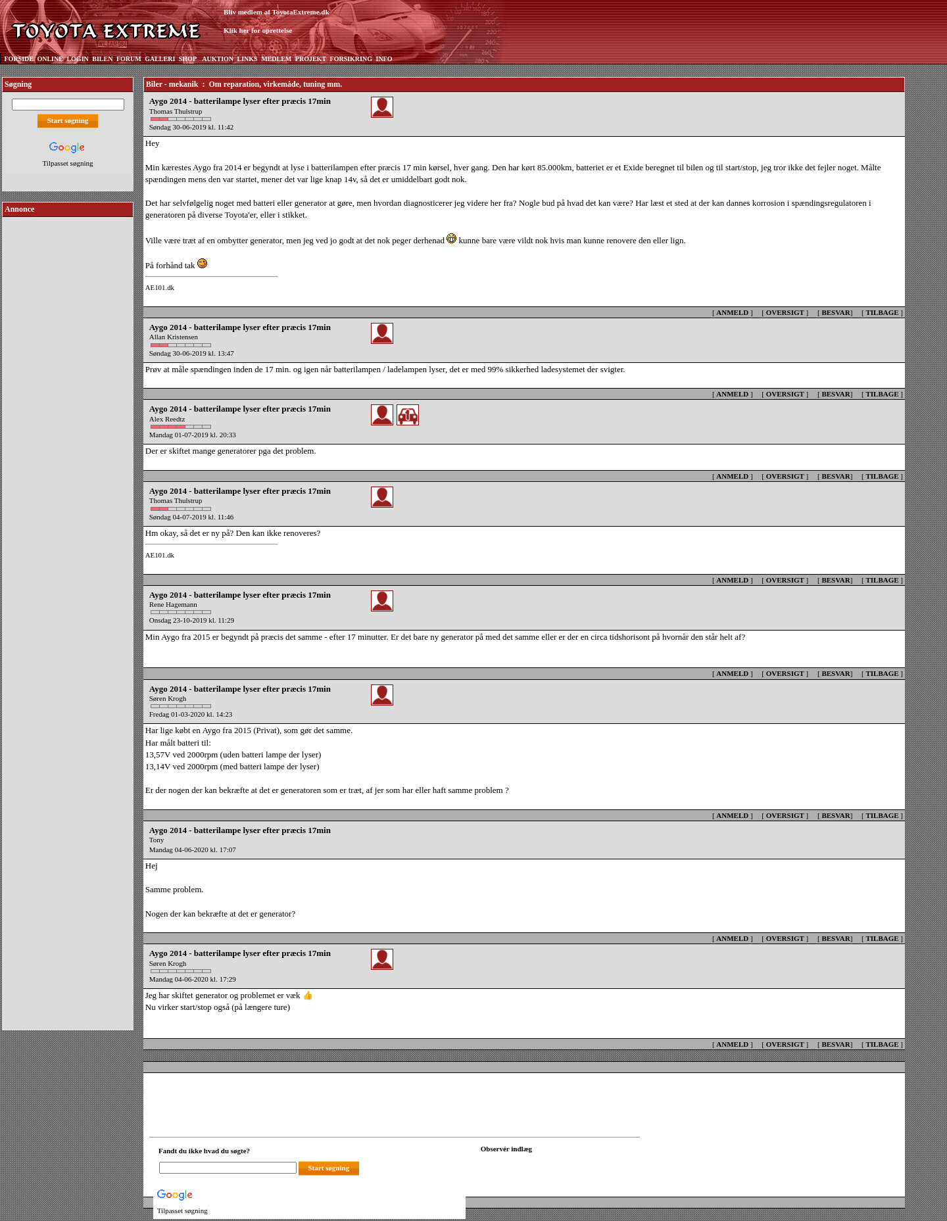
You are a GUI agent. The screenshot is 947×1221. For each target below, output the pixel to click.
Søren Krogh (168, 698)
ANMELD (732, 312)
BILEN (102, 58)
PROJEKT (310, 58)
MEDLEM (276, 58)
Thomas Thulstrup (176, 111)
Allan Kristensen (173, 337)
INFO (384, 58)
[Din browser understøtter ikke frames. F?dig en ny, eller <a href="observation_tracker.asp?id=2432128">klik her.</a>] (540, 1166)
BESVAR (835, 312)
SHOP (188, 58)
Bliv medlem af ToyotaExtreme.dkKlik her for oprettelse (276, 21)
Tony (156, 840)
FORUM (128, 58)
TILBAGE (881, 312)
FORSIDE (19, 58)
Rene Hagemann (173, 604)
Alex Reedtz (167, 419)
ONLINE (49, 58)
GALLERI (160, 58)
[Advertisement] (67, 417)
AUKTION (217, 58)
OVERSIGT (785, 312)
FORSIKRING (351, 58)
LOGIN (77, 58)
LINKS (247, 58)
